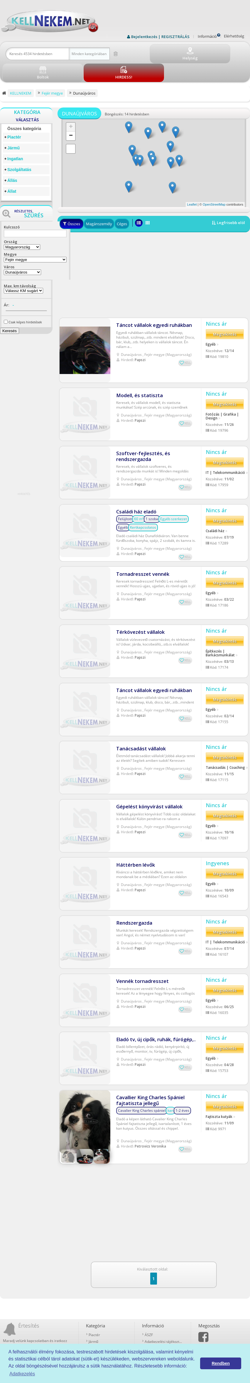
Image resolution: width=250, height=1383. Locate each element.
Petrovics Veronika (150, 1117)
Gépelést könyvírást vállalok (147, 774)
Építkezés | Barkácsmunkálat (220, 621)
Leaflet (192, 183)
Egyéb (211, 323)
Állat (11, 170)
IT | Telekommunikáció (225, 441)
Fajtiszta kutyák (219, 1090)
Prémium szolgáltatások (164, 1314)
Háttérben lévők (133, 833)
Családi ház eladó (135, 478)
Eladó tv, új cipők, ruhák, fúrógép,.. (154, 1010)
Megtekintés (225, 313)
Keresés (9, 309)
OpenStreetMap (214, 183)
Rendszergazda (133, 892)
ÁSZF (149, 1294)
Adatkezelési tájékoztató (164, 1301)
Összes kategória (24, 107)
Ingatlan (15, 137)
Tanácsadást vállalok (138, 715)
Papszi (140, 336)
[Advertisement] (154, 253)
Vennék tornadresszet (140, 951)
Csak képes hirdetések (25, 300)
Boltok (150, 1328)
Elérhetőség (234, 36)
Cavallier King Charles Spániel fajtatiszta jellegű (148, 1071)
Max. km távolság (20, 264)
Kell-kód (151, 1321)
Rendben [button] (221, 1363)
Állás (12, 159)
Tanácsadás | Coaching (225, 737)
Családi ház (215, 500)
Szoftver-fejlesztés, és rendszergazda (139, 422)
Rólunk (150, 1308)
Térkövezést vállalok (138, 598)
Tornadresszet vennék (140, 539)
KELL (188, 339)
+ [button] (71, 105)
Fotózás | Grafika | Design (222, 384)
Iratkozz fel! (61, 1313)
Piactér (14, 115)
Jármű (13, 126)
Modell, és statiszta (137, 360)
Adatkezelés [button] (22, 1373)
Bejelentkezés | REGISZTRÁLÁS (160, 36)
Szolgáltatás (19, 148)
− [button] (71, 114)
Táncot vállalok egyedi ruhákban (151, 302)
